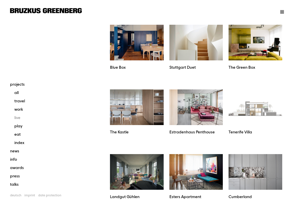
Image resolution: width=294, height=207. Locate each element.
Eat (17, 135)
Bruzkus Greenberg (46, 10)
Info (13, 160)
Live (17, 118)
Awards (17, 168)
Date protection (49, 195)
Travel (19, 101)
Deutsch (15, 195)
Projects (17, 85)
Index (19, 143)
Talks (14, 185)
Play (18, 126)
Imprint (29, 195)
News (14, 151)
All (16, 93)
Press (15, 176)
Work (18, 110)
